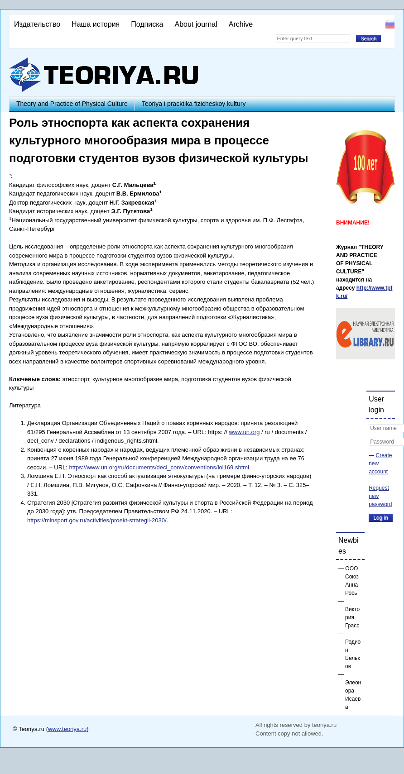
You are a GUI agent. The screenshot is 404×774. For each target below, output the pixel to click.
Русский (389, 24)
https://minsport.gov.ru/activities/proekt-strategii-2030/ (97, 520)
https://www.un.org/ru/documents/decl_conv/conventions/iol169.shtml (159, 467)
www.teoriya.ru (67, 729)
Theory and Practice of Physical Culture (72, 103)
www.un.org (244, 432)
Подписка (147, 24)
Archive (241, 24)
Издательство (37, 24)
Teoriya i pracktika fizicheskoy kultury (194, 103)
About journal (195, 24)
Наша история (96, 24)
